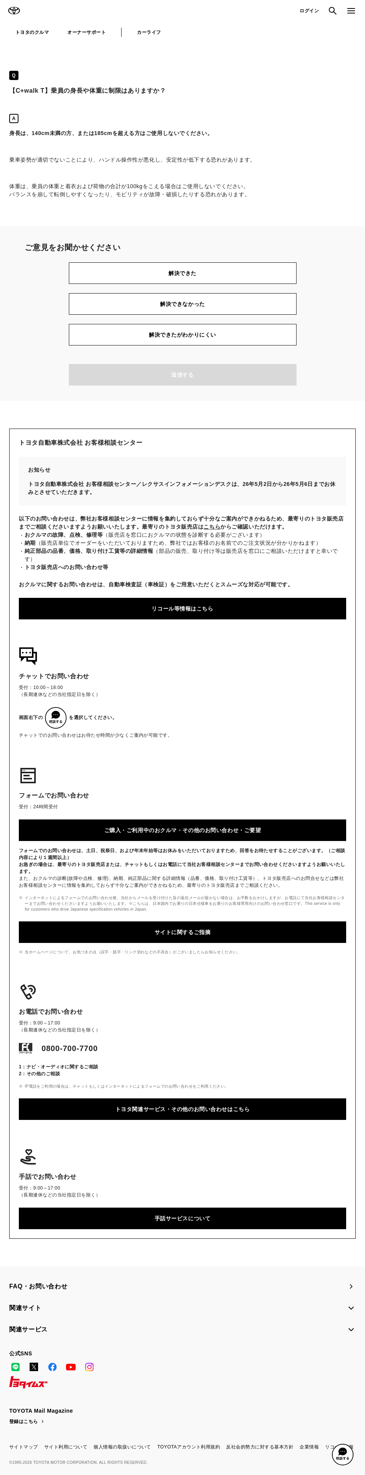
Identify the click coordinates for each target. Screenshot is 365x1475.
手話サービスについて (183, 1218)
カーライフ (149, 32)
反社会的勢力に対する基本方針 (259, 1447)
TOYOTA (14, 10)
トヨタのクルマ (32, 32)
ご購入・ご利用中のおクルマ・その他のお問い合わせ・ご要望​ (182, 830)
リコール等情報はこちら (182, 609)
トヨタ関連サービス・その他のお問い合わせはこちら (182, 1109)
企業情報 (309, 1447)
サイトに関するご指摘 (183, 932)
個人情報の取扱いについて (122, 1447)
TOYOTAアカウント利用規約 (188, 1447)
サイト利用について (65, 1447)
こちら (211, 527)
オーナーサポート (86, 32)
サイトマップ (23, 1447)
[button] (342, 1454)
